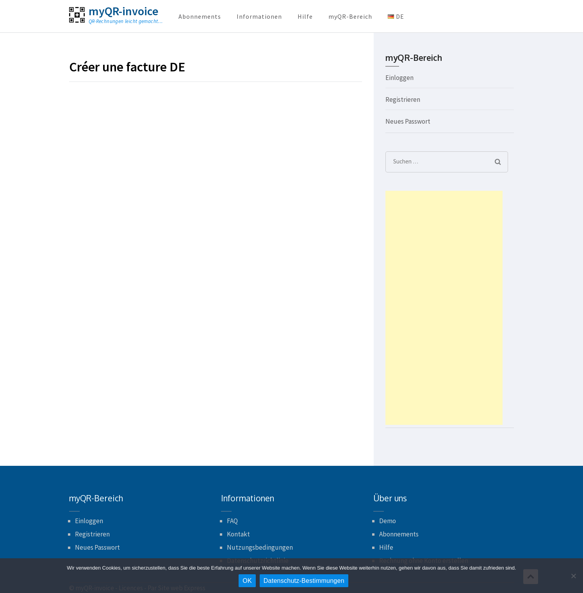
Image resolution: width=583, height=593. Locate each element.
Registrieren (402, 99)
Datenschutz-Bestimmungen (304, 580)
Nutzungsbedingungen (260, 547)
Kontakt (238, 534)
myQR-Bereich (350, 16)
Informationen (259, 16)
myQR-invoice (124, 11)
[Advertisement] (444, 308)
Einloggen (399, 77)
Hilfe (305, 16)
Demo (387, 521)
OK (247, 580)
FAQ (232, 521)
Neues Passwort (407, 121)
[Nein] (573, 576)
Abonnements (199, 16)
